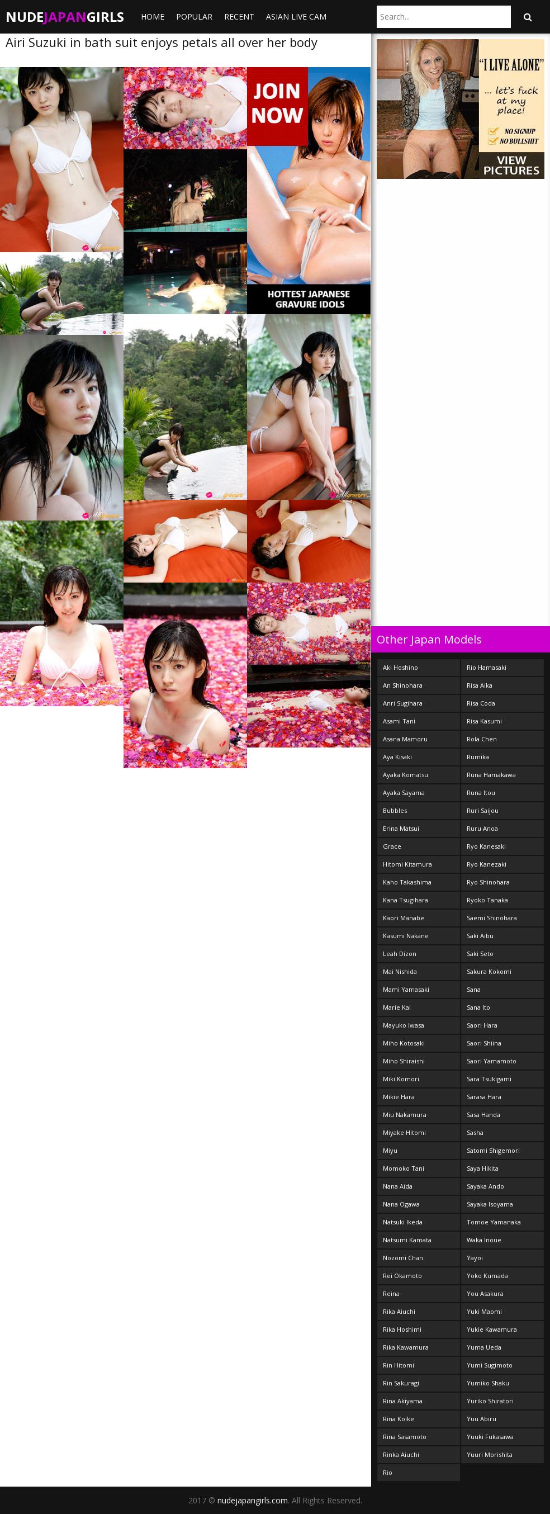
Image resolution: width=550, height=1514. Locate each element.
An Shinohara (403, 685)
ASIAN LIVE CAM (296, 16)
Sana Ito (478, 1007)
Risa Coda (481, 703)
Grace (392, 846)
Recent (239, 16)
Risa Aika (479, 685)
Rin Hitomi (398, 1365)
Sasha (475, 1132)
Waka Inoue (484, 1240)
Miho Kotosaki (404, 1043)
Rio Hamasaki (486, 667)
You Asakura (485, 1293)
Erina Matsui (401, 828)
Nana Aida (397, 1186)
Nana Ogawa (401, 1204)
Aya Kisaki (397, 757)
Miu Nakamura (404, 1114)
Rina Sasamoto (404, 1436)
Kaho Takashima (407, 882)
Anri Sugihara (403, 703)
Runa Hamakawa (491, 774)
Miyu (390, 1150)
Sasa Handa (483, 1114)
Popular (194, 16)
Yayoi (475, 1257)
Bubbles (395, 810)
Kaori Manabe (403, 918)
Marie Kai (397, 1007)
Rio (387, 1472)
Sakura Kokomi (489, 971)
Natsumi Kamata (407, 1240)
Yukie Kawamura (492, 1329)
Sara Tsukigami (489, 1079)
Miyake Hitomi (404, 1132)
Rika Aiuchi (399, 1311)
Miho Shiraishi (404, 1061)
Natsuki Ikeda (403, 1222)
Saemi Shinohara (492, 918)
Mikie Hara (399, 1096)
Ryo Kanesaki (486, 846)
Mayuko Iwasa (403, 1025)
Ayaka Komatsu (405, 774)
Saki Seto (480, 953)
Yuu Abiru (481, 1418)
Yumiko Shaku (488, 1383)
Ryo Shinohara (488, 882)
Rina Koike (398, 1418)
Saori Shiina (484, 1043)
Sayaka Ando (485, 1186)
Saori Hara (482, 1025)
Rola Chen (482, 739)
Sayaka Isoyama (490, 1204)
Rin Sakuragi (401, 1383)
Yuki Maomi (484, 1311)
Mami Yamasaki (406, 989)
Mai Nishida (400, 971)
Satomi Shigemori (493, 1150)
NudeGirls (65, 16)
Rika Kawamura (406, 1347)
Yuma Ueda (484, 1347)
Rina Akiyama (403, 1401)
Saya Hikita (483, 1168)
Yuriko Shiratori (490, 1401)
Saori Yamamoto (491, 1061)
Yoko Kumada (487, 1275)
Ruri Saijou (483, 810)
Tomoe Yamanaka (494, 1222)
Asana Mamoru (405, 739)
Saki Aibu (480, 935)
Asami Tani (399, 721)
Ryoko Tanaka (487, 900)
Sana (474, 989)
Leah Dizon (399, 953)
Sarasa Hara (484, 1096)
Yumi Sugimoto (490, 1365)
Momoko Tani (403, 1168)
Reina (391, 1293)
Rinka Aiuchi (401, 1454)
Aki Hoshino (400, 667)
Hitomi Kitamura (407, 864)
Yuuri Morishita (490, 1454)
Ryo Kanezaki (486, 864)
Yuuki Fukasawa (490, 1436)
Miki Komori (401, 1079)
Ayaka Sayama (404, 792)
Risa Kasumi (484, 721)
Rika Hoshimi (402, 1329)
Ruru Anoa (482, 828)
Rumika (478, 757)
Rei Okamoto (402, 1275)
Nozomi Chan (403, 1257)
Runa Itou (481, 792)
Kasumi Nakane (406, 935)
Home (152, 16)
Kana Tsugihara (405, 900)
